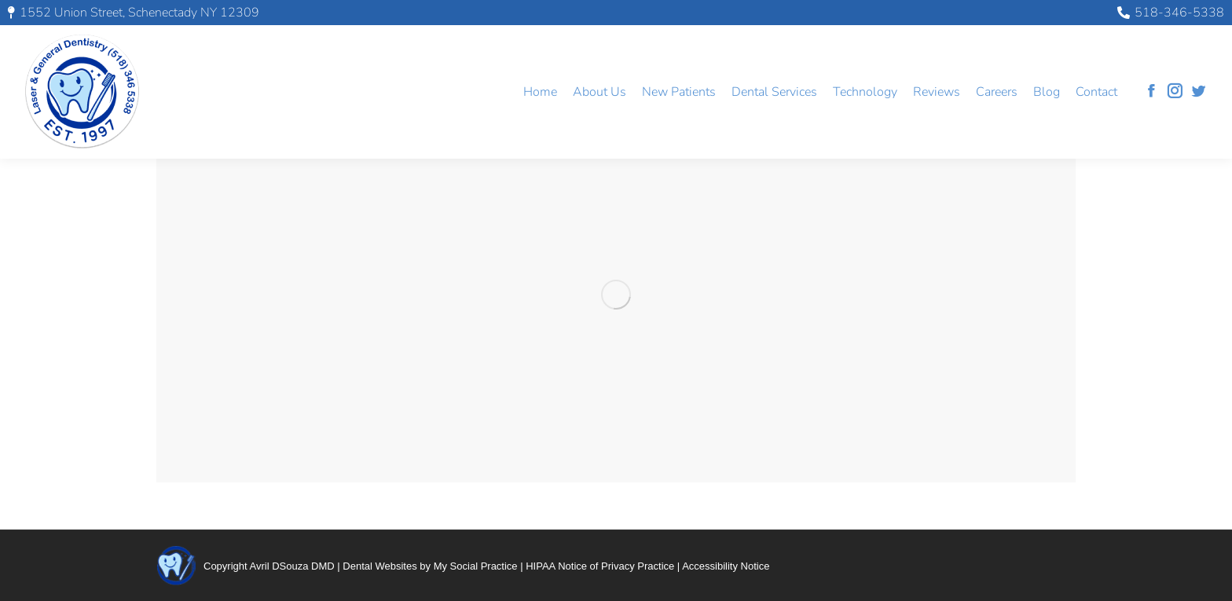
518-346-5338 (1170, 12)
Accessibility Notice (725, 566)
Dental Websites (379, 566)
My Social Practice (476, 566)
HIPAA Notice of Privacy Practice (600, 566)
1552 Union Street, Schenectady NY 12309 (133, 12)
